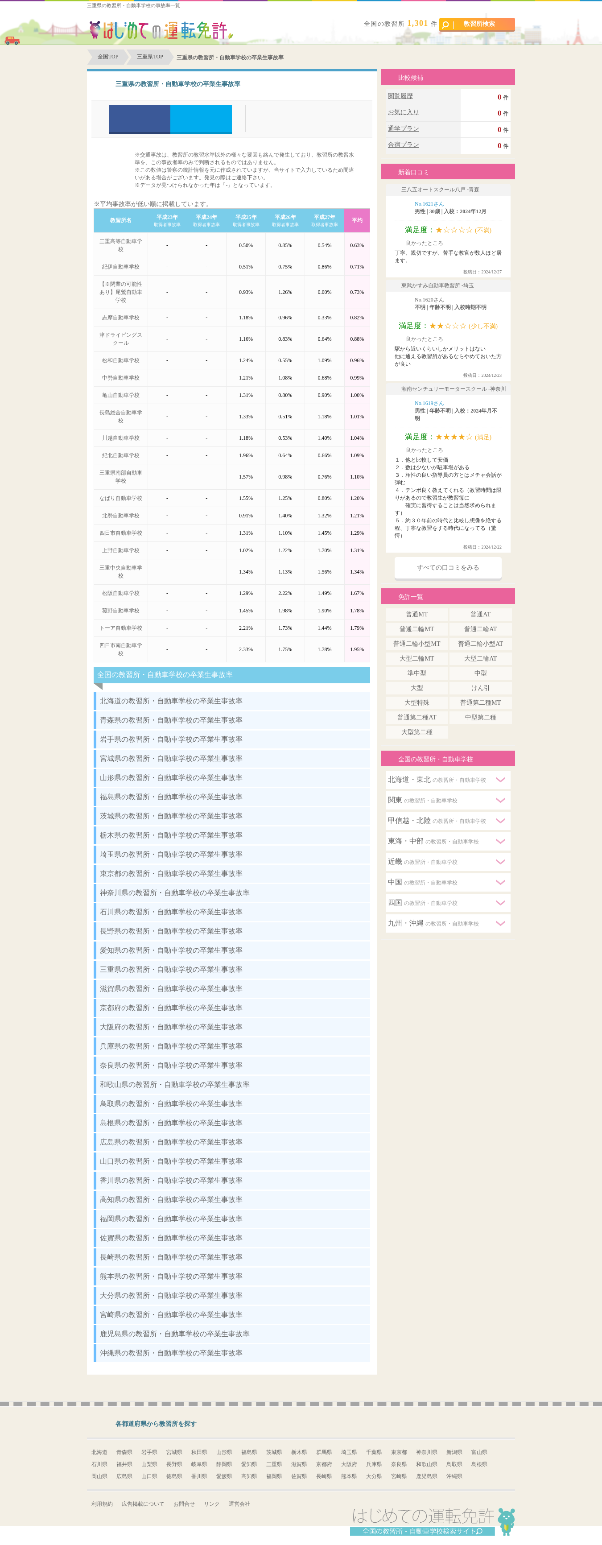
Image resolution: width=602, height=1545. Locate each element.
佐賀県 (299, 1476)
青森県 (124, 1452)
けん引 (480, 688)
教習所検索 (468, 25)
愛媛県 (224, 1476)
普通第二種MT (480, 702)
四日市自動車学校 (120, 533)
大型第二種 (417, 732)
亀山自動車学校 (121, 395)
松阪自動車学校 (121, 593)
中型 (480, 673)
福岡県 (274, 1476)
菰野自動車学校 (121, 610)
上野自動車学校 (121, 550)
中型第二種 (480, 717)
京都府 (324, 1464)
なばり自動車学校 (120, 498)
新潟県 (454, 1452)
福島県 (249, 1452)
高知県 (249, 1476)
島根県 (479, 1464)
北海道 (99, 1452)
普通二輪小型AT (480, 643)
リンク (212, 1504)
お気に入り (403, 112)
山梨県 (149, 1464)
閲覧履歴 (400, 96)
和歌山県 (426, 1464)
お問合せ (184, 1504)
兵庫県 (374, 1464)
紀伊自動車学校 (121, 267)
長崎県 (324, 1476)
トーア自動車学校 (120, 628)
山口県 (149, 1476)
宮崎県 (399, 1476)
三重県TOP (150, 57)
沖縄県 (454, 1476)
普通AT (480, 614)
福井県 (124, 1464)
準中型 (417, 673)
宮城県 (174, 1452)
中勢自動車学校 (121, 378)
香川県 (199, 1476)
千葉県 (374, 1452)
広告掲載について (143, 1504)
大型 (417, 688)
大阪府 (349, 1464)
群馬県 (324, 1452)
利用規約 (102, 1504)
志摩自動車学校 (121, 317)
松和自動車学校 (121, 360)
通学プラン (403, 128)
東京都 (399, 1452)
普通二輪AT (480, 629)
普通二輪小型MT (416, 643)
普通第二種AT (416, 717)
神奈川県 (426, 1452)
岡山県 (99, 1476)
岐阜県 (199, 1464)
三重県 (274, 1464)
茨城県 (274, 1452)
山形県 (224, 1452)
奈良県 (399, 1464)
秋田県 (199, 1452)
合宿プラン (403, 144)
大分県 (374, 1476)
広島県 (124, 1476)
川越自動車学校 (121, 438)
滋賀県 (299, 1464)
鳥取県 (454, 1464)
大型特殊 (416, 702)
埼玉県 (349, 1452)
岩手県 (149, 1452)
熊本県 (349, 1476)
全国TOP (108, 57)
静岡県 (224, 1464)
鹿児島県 (426, 1476)
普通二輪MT (417, 629)
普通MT (417, 614)
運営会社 (239, 1504)
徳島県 (174, 1476)
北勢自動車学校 (121, 515)
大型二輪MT (417, 658)
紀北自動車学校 (121, 455)
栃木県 (299, 1452)
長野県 (174, 1464)
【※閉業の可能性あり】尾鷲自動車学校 (120, 292)
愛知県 (249, 1464)
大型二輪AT (480, 658)
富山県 (479, 1452)
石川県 (99, 1464)
